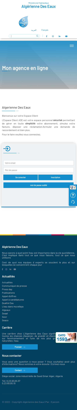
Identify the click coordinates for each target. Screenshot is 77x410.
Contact (20, 370)
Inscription (55, 177)
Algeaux (6, 310)
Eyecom (55, 401)
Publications (8, 292)
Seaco (5, 320)
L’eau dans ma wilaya (12, 306)
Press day (7, 289)
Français (44, 30)
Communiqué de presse (14, 286)
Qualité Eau (8, 303)
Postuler (20, 347)
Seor (5, 317)
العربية (33, 30)
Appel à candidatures (13, 299)
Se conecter (20, 177)
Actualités (7, 282)
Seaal (5, 313)
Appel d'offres (9, 296)
